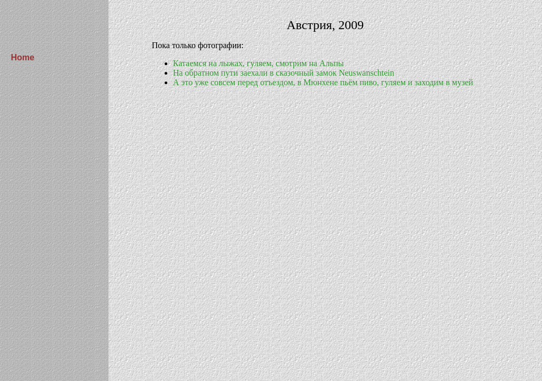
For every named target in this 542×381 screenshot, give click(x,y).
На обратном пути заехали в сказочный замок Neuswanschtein (283, 72)
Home (22, 57)
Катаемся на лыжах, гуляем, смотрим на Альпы (258, 63)
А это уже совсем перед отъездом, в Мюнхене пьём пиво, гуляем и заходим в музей (323, 82)
